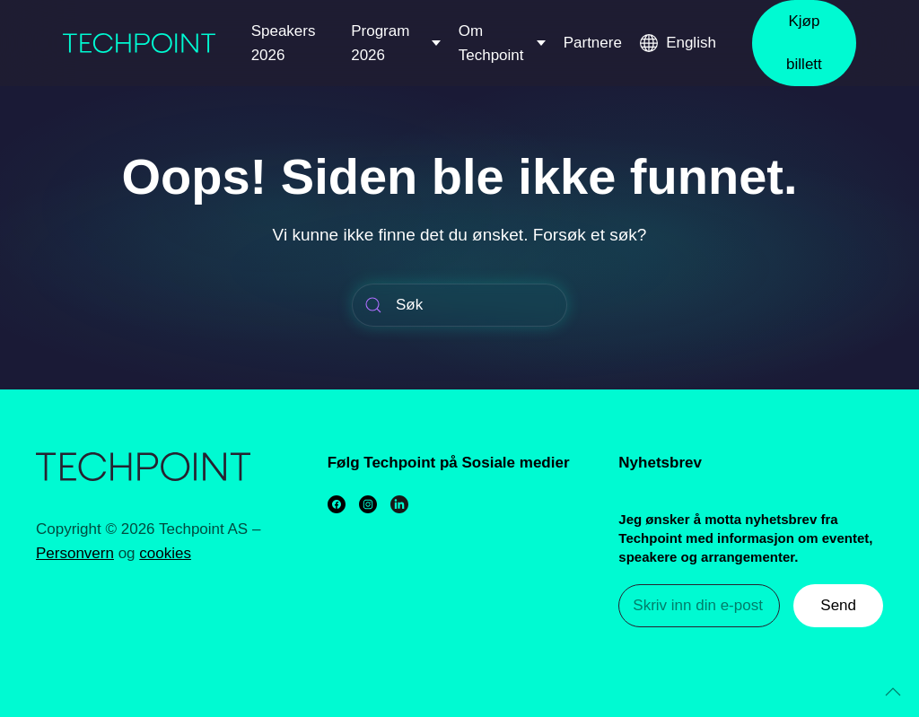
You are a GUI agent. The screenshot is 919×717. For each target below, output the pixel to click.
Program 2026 (380, 43)
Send (838, 605)
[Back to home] (139, 43)
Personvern (75, 553)
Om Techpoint (491, 43)
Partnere (593, 42)
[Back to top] (893, 692)
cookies (165, 553)
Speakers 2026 (283, 43)
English (691, 42)
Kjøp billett (804, 43)
